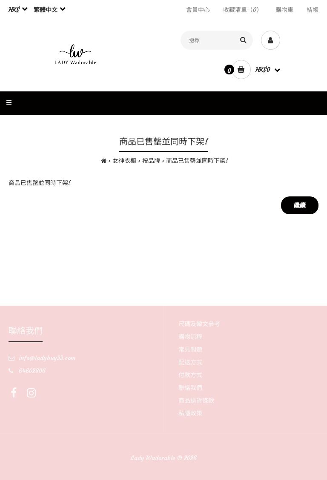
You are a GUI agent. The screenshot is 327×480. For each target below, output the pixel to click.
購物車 (284, 10)
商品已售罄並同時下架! (197, 161)
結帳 (312, 10)
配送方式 (190, 362)
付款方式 (190, 375)
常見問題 (190, 349)
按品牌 (151, 161)
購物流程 (190, 337)
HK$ (14, 10)
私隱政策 (190, 413)
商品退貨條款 (196, 400)
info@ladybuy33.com (47, 358)
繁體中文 (45, 10)
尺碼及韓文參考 (199, 324)
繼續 (300, 205)
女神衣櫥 (124, 161)
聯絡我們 (190, 388)
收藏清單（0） (242, 10)
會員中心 (198, 10)
